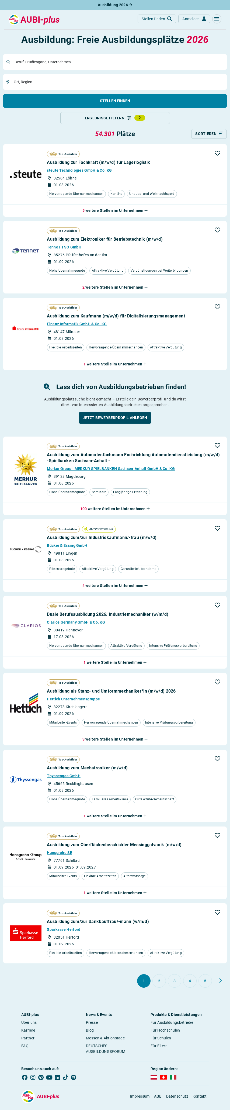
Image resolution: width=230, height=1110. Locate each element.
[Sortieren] (209, 136)
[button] (216, 18)
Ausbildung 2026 (115, 5)
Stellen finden (115, 101)
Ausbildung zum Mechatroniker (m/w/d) (87, 770)
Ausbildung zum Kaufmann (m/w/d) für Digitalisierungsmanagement (116, 318)
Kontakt (200, 1099)
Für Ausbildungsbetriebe (172, 1025)
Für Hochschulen (165, 1033)
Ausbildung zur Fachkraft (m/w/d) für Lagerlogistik (98, 165)
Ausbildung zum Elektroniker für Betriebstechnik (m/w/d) (105, 241)
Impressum (140, 1099)
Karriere (28, 1033)
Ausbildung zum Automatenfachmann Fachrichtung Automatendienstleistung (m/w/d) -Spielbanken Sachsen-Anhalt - (133, 460)
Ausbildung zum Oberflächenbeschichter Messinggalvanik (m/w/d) (114, 847)
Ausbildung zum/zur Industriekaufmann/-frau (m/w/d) (101, 540)
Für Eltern (159, 1048)
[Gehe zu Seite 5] (205, 983)
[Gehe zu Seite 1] (144, 983)
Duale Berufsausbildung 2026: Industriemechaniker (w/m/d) (107, 617)
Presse (92, 1025)
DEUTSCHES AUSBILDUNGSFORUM (105, 1051)
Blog (90, 1033)
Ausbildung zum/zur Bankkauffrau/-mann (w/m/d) (98, 923)
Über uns (29, 1025)
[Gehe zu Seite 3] (174, 983)
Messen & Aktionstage (105, 1040)
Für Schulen (161, 1040)
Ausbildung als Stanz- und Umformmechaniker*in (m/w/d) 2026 (111, 693)
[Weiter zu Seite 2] (220, 983)
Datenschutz (177, 1099)
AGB (158, 1099)
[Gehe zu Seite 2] (159, 983)
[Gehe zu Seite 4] (190, 983)
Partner (27, 1040)
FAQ (25, 1048)
